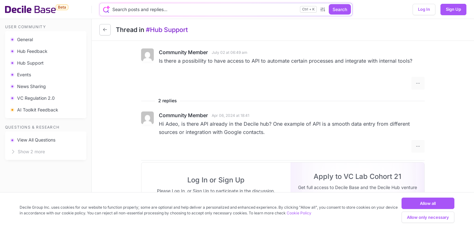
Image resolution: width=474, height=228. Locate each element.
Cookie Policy (299, 213)
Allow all (428, 203)
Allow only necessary (428, 217)
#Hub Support (167, 30)
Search (340, 9)
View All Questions (32, 139)
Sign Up (453, 9)
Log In (424, 9)
